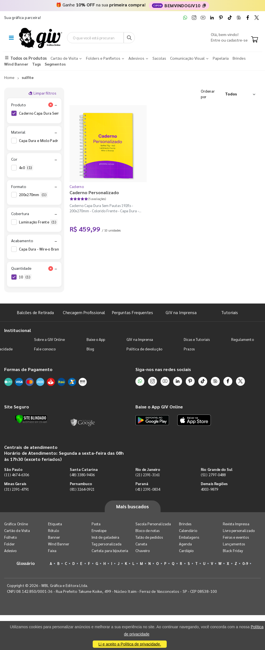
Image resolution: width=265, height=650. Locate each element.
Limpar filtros (42, 92)
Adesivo (10, 550)
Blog (90, 348)
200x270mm (33, 195)
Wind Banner (59, 543)
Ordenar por (208, 94)
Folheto (10, 537)
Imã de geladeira (105, 537)
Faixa (52, 550)
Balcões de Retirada (35, 312)
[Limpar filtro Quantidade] (50, 268)
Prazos (189, 348)
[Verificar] (31, 419)
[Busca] (129, 37)
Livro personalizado (239, 530)
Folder (9, 543)
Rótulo (53, 530)
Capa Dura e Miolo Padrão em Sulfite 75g (57, 140)
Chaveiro (142, 550)
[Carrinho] (254, 40)
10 (25, 277)
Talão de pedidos (149, 537)
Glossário (25, 563)
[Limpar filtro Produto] (50, 105)
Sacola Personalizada (153, 523)
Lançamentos (234, 543)
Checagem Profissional (84, 312)
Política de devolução (144, 348)
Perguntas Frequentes (132, 312)
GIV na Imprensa (181, 312)
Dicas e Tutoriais (197, 339)
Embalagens (189, 537)
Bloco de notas (147, 530)
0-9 (245, 563)
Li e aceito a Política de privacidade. (129, 644)
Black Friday (233, 550)
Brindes (185, 523)
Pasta (96, 523)
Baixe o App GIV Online (159, 407)
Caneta (141, 543)
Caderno (77, 186)
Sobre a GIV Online (49, 339)
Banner (54, 537)
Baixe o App (96, 339)
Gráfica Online (16, 523)
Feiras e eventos (236, 537)
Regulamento (242, 339)
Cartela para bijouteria (110, 550)
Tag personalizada (106, 543)
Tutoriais (229, 312)
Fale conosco (45, 348)
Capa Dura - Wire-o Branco (45, 249)
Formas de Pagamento (28, 369)
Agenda (185, 543)
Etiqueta (55, 523)
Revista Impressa (236, 523)
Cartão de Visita (17, 530)
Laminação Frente (38, 222)
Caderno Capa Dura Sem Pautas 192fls (55, 113)
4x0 (26, 167)
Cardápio (186, 550)
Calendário (188, 530)
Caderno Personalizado (94, 192)
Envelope (99, 530)
